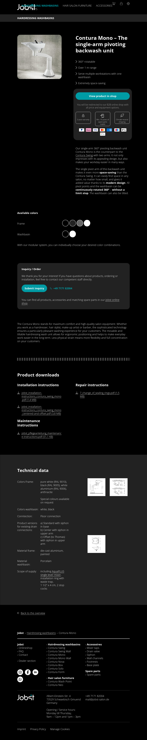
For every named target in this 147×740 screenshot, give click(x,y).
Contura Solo (55, 668)
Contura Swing (84, 155)
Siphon (91, 654)
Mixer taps (93, 648)
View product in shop (102, 96)
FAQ (21, 651)
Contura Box (55, 665)
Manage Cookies (60, 729)
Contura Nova (56, 661)
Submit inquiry (34, 288)
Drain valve (93, 651)
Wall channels (95, 658)
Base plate (93, 665)
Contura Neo (55, 685)
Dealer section (27, 660)
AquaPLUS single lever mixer (52, 573)
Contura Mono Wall (59, 658)
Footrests (92, 661)
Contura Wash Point (60, 681)
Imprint (21, 729)
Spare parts (29, 9)
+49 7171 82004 (62, 288)
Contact (23, 654)
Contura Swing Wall (59, 651)
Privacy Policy (38, 729)
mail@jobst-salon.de (97, 699)
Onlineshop (25, 648)
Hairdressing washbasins (40, 5)
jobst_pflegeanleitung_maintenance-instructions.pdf (41, 434)
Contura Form (56, 672)
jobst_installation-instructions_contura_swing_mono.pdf (41, 396)
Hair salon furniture (77, 5)
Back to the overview (33, 613)
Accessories (104, 5)
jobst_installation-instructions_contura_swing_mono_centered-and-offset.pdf (41, 410)
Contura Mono (56, 654)
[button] (39, 57)
